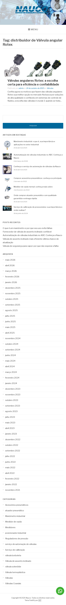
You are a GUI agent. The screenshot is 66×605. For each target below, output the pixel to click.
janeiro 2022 (11, 484)
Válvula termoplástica (15, 572)
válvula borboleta (13, 555)
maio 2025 (10, 327)
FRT (39, 600)
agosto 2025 (11, 310)
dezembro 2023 (12, 389)
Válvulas (50, 88)
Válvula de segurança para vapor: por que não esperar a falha (30, 246)
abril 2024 (10, 366)
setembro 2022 (12, 450)
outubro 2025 (11, 299)
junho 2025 (10, 321)
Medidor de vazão (13, 521)
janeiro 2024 (11, 383)
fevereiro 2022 (12, 478)
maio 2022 (10, 467)
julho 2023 (10, 417)
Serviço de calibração (15, 550)
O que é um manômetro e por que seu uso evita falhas (27, 228)
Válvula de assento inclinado (18, 561)
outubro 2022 (11, 445)
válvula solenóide (13, 566)
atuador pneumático (14, 510)
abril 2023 (10, 428)
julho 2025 (10, 316)
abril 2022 (10, 473)
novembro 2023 (12, 394)
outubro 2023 (11, 400)
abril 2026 (10, 265)
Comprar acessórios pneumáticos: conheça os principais (38, 178)
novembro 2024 (12, 338)
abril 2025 (10, 333)
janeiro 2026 (11, 282)
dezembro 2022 (12, 439)
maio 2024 (10, 361)
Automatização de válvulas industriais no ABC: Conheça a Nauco (32, 235)
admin (21, 88)
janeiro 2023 (11, 434)
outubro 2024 (11, 344)
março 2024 (11, 372)
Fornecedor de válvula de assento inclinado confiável (27, 232)
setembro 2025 (12, 305)
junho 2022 (10, 462)
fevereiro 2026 (12, 276)
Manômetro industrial (15, 516)
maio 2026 (10, 260)
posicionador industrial (15, 533)
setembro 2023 (12, 406)
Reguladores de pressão (16, 538)
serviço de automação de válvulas (21, 544)
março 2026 (11, 271)
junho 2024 (10, 355)
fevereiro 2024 (12, 378)
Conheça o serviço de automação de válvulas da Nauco (37, 166)
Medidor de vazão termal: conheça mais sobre (33, 187)
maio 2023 (10, 422)
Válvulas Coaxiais (13, 583)
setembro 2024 (12, 349)
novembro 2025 (12, 293)
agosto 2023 (11, 411)
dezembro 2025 (12, 288)
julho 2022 (10, 456)
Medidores (10, 527)
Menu (34, 29)
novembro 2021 (12, 490)
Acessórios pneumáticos (16, 505)
